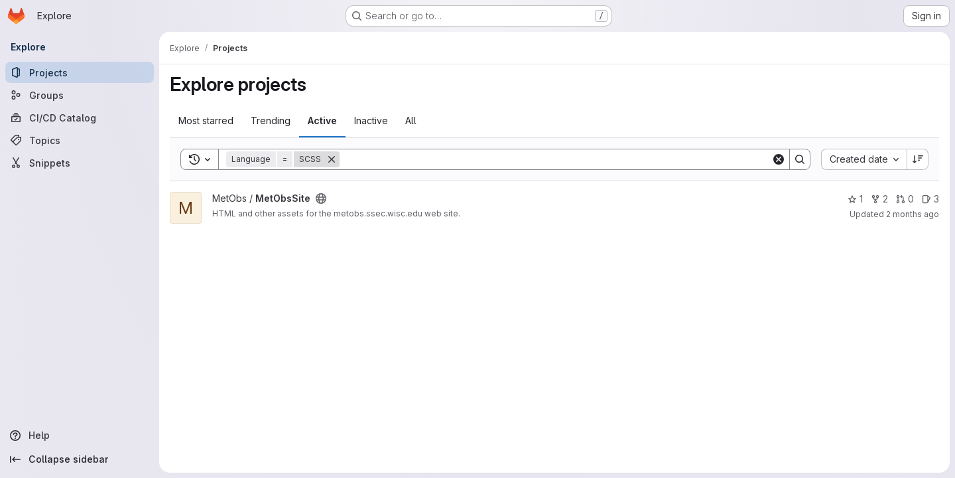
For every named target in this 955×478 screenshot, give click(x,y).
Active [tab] (322, 120)
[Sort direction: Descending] (917, 159)
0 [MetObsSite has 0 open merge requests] (905, 198)
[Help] (79, 435)
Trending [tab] (270, 120)
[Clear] (779, 159)
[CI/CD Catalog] (79, 117)
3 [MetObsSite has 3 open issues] (930, 198)
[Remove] (332, 159)
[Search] (555, 159)
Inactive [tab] (371, 120)
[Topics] (79, 140)
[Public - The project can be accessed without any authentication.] (321, 198)
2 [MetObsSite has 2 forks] (879, 198)
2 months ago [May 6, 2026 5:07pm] (912, 214)
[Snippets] (79, 162)
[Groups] (79, 95)
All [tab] (410, 120)
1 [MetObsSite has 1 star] (855, 198)
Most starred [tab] (205, 120)
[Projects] (79, 72)
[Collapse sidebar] (79, 459)
